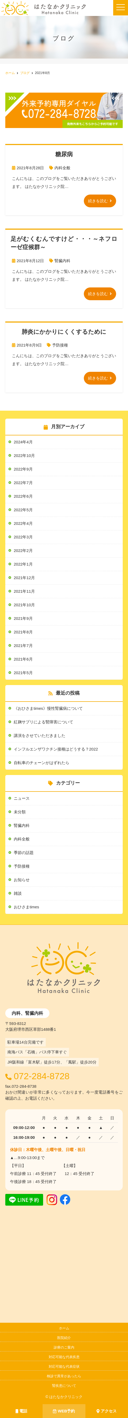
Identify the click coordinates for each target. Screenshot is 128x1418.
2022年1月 (23, 564)
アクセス (107, 1411)
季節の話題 (24, 852)
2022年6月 (23, 496)
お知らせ (22, 879)
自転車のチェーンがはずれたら (41, 762)
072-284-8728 (42, 1076)
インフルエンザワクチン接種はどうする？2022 (56, 749)
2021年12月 (24, 577)
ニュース (22, 798)
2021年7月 (23, 645)
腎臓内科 (62, 260)
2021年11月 (24, 591)
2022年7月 (23, 482)
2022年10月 (24, 455)
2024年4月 (23, 442)
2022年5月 (23, 510)
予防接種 (60, 345)
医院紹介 (64, 1338)
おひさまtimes (26, 907)
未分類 (20, 812)
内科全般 (62, 168)
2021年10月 (24, 605)
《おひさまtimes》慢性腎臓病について (48, 708)
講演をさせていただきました (39, 735)
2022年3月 (23, 537)
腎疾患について (64, 1386)
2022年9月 (23, 469)
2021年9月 (23, 618)
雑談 (18, 893)
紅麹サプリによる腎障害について (43, 722)
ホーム (64, 1328)
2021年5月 (23, 672)
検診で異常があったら (64, 1376)
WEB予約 (64, 1411)
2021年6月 (23, 659)
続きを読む (98, 201)
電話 (21, 1411)
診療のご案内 (64, 1347)
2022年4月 (23, 523)
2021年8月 (23, 632)
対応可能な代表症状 (64, 1366)
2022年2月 (23, 550)
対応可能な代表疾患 (64, 1357)
